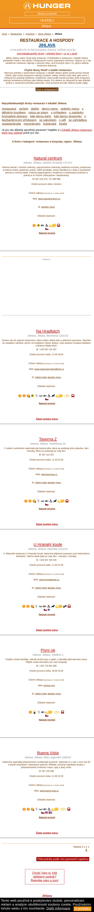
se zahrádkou (77, 120)
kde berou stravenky (68, 116)
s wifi (62, 120)
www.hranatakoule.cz (49, 579)
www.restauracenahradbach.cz (49, 369)
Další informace (58, 908)
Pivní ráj (48, 650)
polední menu (70, 108)
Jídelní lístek (41, 377)
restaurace (9, 108)
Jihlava (46, 45)
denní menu (50, 108)
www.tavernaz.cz (49, 474)
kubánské (49, 123)
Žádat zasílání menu (47, 419)
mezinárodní (32, 123)
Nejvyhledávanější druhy (30, 53)
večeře (23, 108)
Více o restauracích (47, 89)
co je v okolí (70, 53)
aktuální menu (48, 207)
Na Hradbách (48, 331)
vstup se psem (38, 112)
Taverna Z (48, 439)
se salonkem (47, 120)
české (63, 123)
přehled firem (53, 53)
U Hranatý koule (48, 544)
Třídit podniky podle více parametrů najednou (63, 859)
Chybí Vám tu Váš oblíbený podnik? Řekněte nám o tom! (44, 876)
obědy (35, 108)
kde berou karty (40, 116)
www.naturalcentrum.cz (49, 199)
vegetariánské (11, 123)
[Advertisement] (45, 285)
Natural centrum (48, 158)
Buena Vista (48, 753)
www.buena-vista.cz (49, 791)
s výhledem (58, 112)
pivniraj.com (49, 685)
